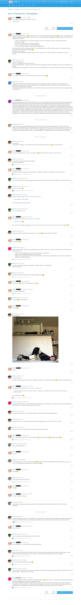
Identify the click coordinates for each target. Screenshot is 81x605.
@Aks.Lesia (31, 386)
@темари (14, 291)
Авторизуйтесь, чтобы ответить (65, 28)
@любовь (14, 496)
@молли (14, 180)
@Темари (31, 289)
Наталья (14, 59)
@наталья (14, 562)
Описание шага (15, 21)
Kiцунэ (13, 577)
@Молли (26, 178)
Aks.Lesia (14, 247)
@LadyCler (25, 186)
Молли (13, 141)
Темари (13, 124)
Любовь (14, 459)
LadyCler (14, 17)
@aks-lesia (19, 388)
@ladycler (14, 188)
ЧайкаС (13, 81)
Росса (13, 100)
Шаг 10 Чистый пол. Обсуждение (33, 196)
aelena (13, 427)
